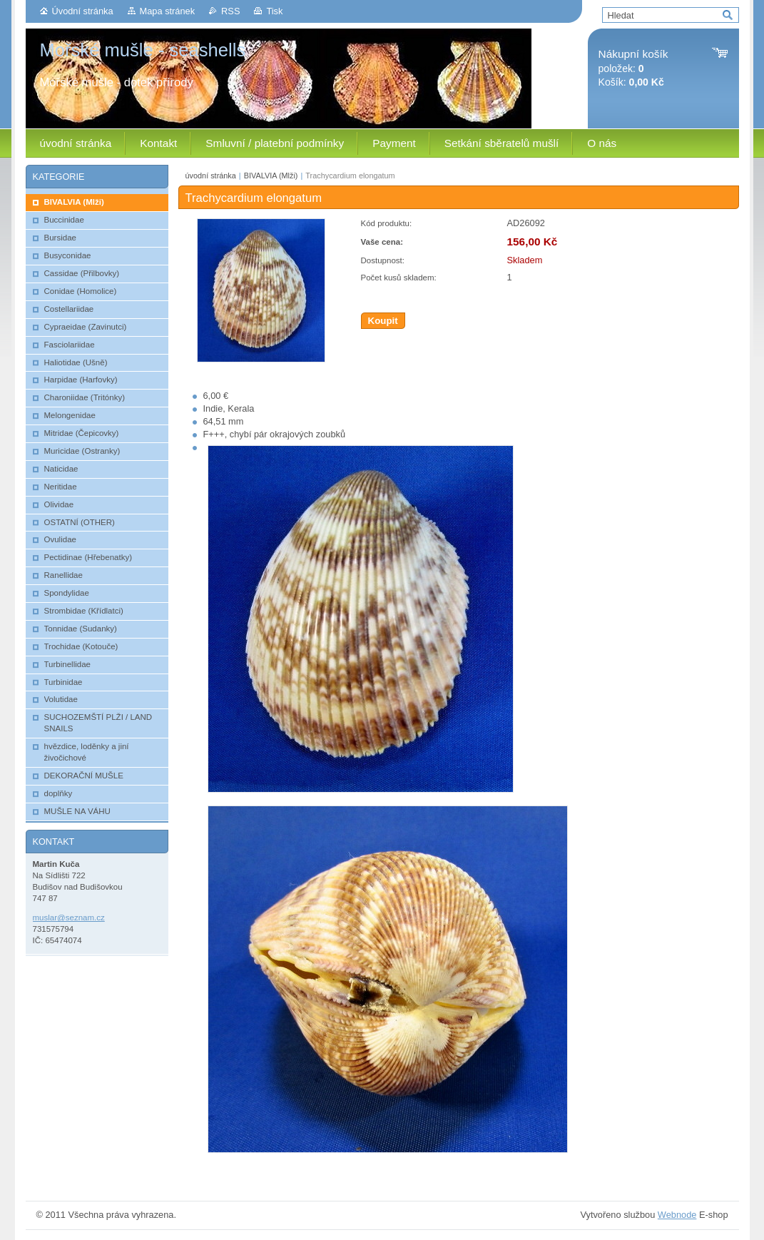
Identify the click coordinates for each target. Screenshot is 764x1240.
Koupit (383, 320)
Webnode (677, 1214)
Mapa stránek (167, 11)
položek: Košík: (633, 68)
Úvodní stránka (82, 11)
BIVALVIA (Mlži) (271, 175)
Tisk (274, 11)
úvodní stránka (210, 175)
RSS (230, 11)
